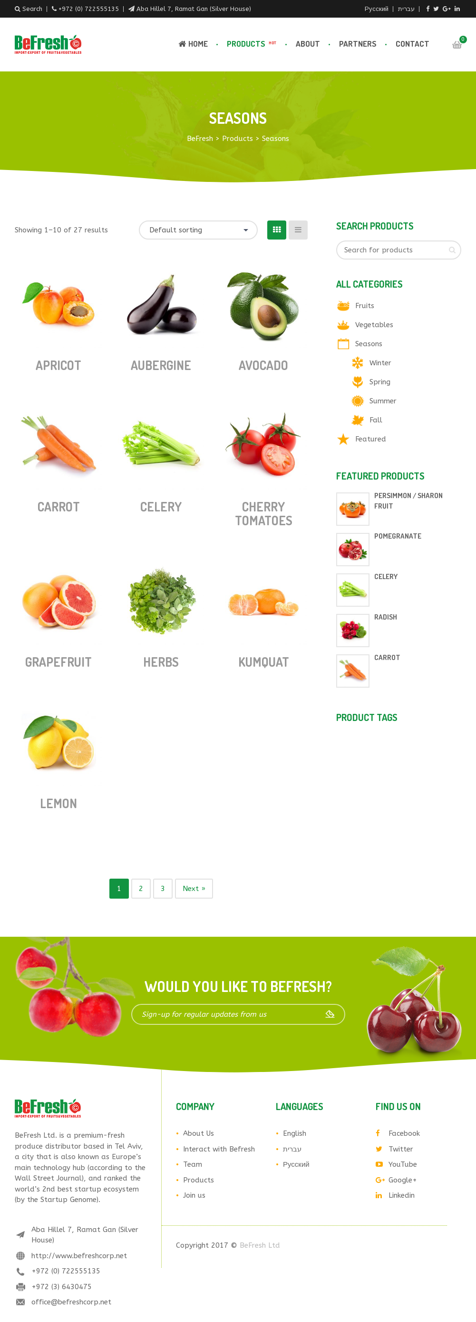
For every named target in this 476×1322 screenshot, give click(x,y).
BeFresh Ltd (260, 1245)
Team (192, 1164)
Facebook (398, 1133)
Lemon (58, 803)
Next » (194, 888)
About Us (198, 1133)
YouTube (396, 1164)
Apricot (58, 365)
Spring (379, 382)
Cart (457, 45)
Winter (380, 363)
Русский (377, 8)
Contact (412, 44)
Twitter (394, 1149)
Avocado (263, 365)
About (308, 44)
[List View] (298, 230)
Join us (194, 1195)
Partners (358, 44)
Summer (383, 401)
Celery (161, 506)
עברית (406, 8)
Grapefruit (58, 662)
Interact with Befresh (219, 1149)
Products (252, 44)
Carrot (59, 506)
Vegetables (374, 324)
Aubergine (161, 365)
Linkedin (395, 1195)
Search (28, 8)
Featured (370, 439)
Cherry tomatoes (263, 513)
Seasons (368, 344)
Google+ (396, 1180)
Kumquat (263, 662)
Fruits (364, 305)
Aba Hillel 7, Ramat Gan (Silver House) (189, 8)
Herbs (161, 662)
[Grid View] (276, 230)
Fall (375, 420)
